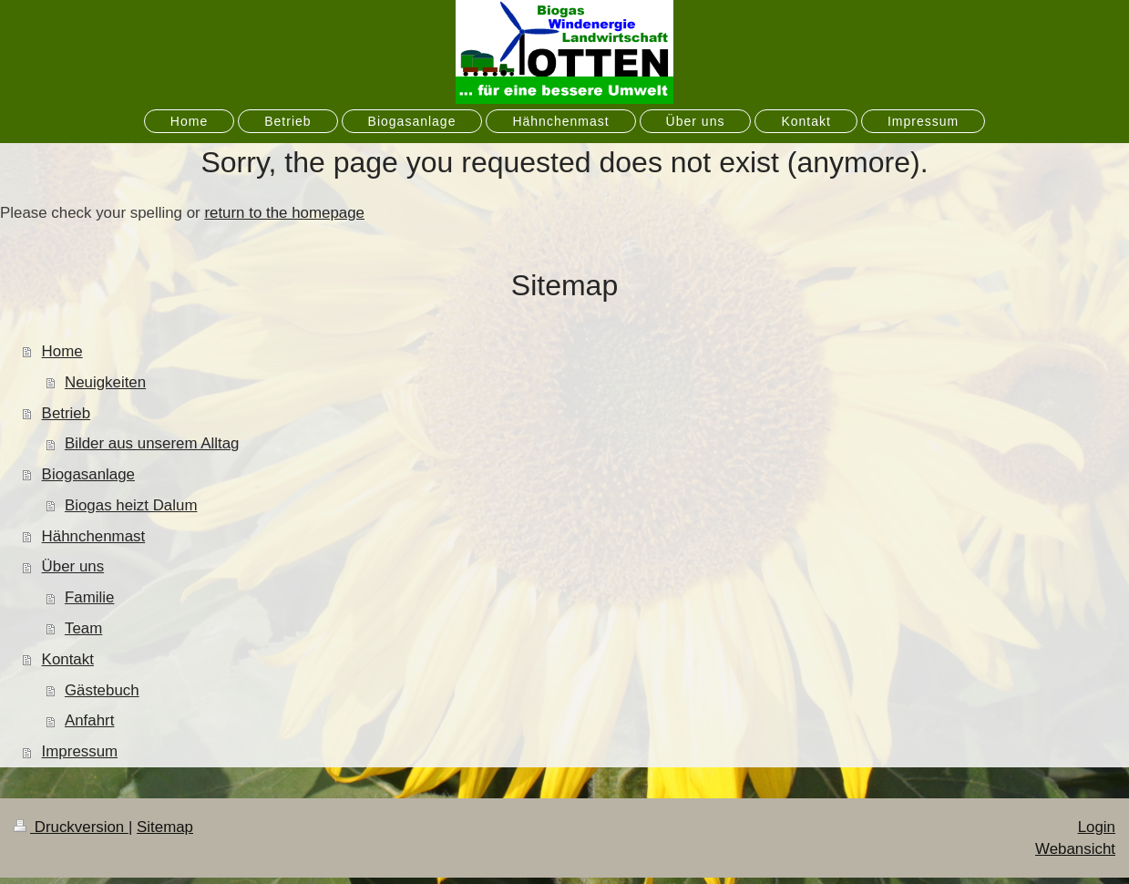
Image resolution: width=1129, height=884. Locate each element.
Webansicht (1075, 849)
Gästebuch (102, 690)
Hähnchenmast (94, 536)
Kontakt (68, 659)
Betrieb (66, 413)
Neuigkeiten (105, 382)
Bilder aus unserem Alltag (152, 443)
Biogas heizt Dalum (131, 505)
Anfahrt (89, 720)
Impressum (80, 751)
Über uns (73, 566)
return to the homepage (284, 212)
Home (62, 351)
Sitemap (165, 827)
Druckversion (71, 827)
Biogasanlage (88, 474)
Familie (89, 597)
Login (1096, 827)
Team (83, 628)
